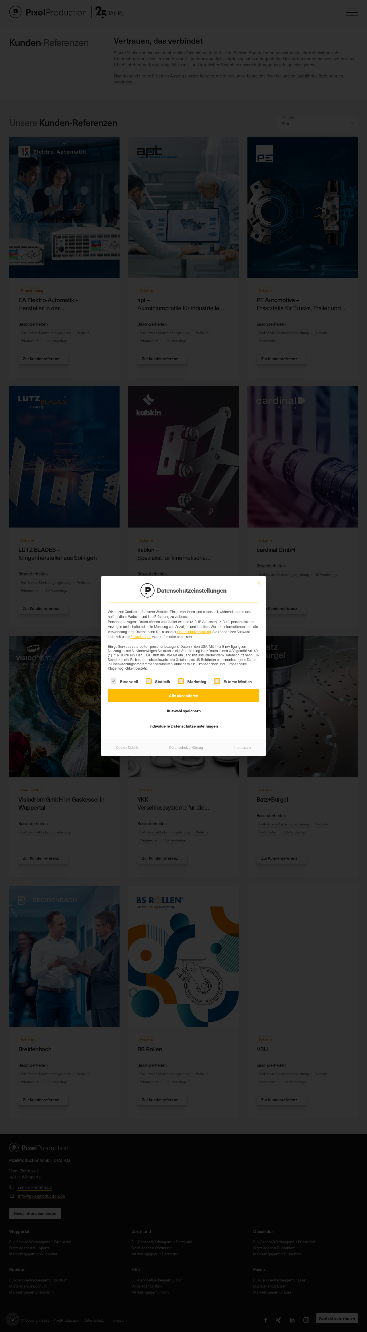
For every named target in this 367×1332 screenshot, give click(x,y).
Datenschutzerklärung (194, 624)
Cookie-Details (127, 740)
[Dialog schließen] (259, 576)
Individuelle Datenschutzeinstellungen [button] (183, 719)
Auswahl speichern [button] (184, 703)
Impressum (242, 740)
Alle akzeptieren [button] (183, 688)
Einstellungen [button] (140, 629)
